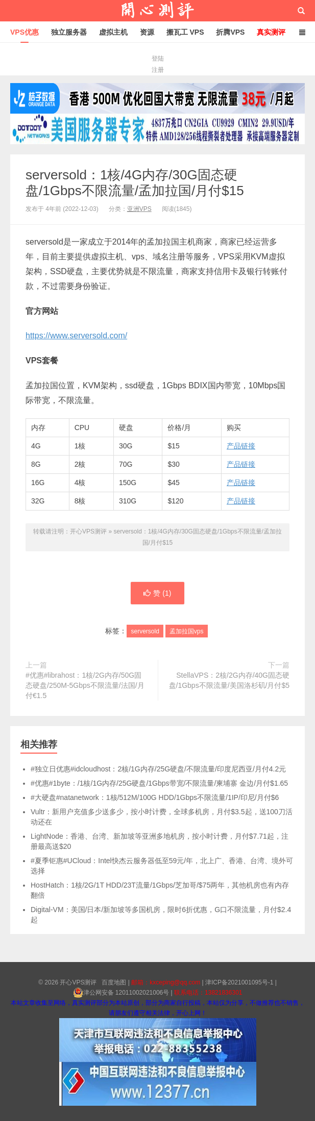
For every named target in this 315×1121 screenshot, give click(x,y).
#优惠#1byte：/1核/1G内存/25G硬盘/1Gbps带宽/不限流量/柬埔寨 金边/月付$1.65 (159, 783)
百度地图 (114, 982)
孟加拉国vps (186, 631)
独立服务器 (69, 32)
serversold (145, 631)
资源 (147, 32)
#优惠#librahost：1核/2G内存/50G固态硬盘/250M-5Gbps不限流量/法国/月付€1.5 (85, 685)
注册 (158, 69)
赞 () (157, 593)
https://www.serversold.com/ (76, 335)
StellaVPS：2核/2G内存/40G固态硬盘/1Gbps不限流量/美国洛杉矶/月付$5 (229, 680)
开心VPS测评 (157, 10)
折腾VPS (230, 32)
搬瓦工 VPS (185, 32)
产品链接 (241, 446)
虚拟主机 (113, 32)
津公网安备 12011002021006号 (121, 992)
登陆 (158, 58)
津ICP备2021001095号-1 (239, 982)
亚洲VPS (139, 208)
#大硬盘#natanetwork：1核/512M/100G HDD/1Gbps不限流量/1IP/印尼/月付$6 (155, 797)
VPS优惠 (24, 32)
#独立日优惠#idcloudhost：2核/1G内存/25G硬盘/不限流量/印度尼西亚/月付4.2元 (158, 769)
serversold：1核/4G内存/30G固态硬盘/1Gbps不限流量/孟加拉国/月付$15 (135, 182)
